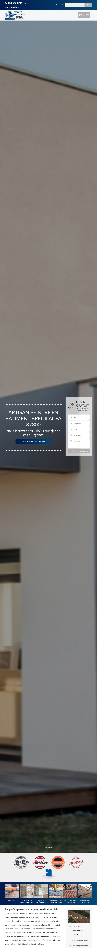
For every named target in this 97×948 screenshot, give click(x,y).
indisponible (13, 3)
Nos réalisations (33, 441)
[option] (48, 474)
